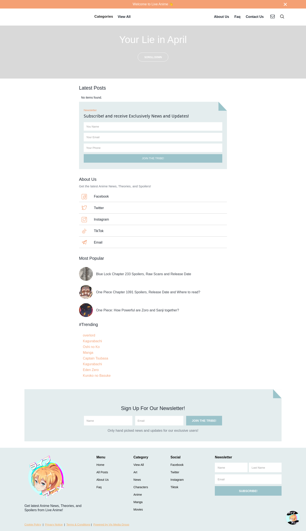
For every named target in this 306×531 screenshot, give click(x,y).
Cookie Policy (32, 524)
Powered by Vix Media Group (111, 524)
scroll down (153, 57)
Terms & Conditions (78, 524)
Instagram (101, 219)
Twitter (99, 208)
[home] (54, 17)
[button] (103, 17)
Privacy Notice (54, 524)
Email (98, 242)
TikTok (99, 231)
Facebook (101, 196)
